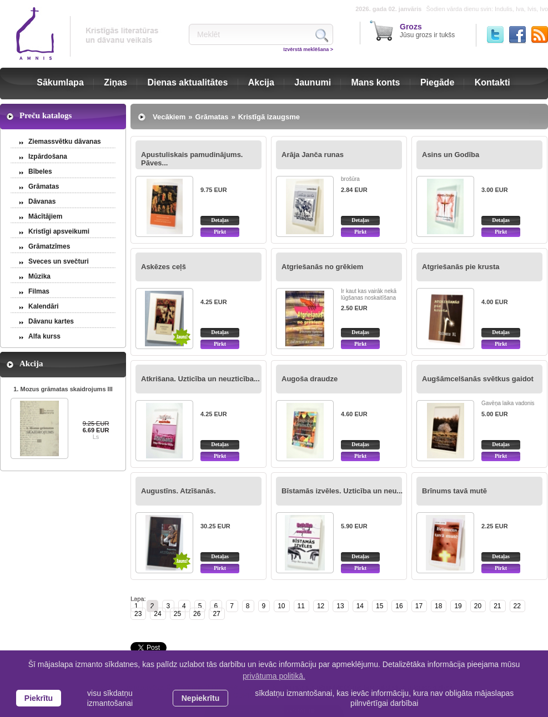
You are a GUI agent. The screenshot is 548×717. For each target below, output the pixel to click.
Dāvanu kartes (51, 321)
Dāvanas (42, 201)
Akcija (261, 82)
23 (138, 614)
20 (477, 606)
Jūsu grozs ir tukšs (427, 30)
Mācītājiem (45, 216)
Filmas (38, 291)
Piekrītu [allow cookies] (38, 698)
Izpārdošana (47, 156)
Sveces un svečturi (58, 261)
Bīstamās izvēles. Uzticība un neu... (342, 491)
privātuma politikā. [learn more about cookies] (274, 675)
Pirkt (220, 232)
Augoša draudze (309, 379)
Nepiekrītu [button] (200, 698)
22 (517, 606)
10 (281, 606)
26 (196, 614)
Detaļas (220, 220)
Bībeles (40, 171)
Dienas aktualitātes (187, 82)
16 (399, 606)
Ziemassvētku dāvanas (64, 141)
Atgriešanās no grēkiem (322, 266)
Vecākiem (169, 117)
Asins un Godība (450, 154)
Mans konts (375, 82)
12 (320, 606)
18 (438, 606)
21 (497, 606)
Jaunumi (312, 82)
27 (216, 614)
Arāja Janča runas (312, 154)
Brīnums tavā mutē (454, 491)
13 (340, 606)
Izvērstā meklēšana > (308, 49)
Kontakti (492, 82)
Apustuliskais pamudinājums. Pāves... (192, 158)
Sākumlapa (60, 82)
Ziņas (115, 82)
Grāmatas (43, 186)
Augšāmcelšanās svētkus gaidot (478, 379)
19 (457, 606)
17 (419, 606)
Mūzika (39, 276)
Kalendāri (43, 306)
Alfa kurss (44, 336)
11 (301, 606)
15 (379, 606)
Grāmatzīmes (49, 246)
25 (177, 614)
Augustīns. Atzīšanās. (178, 491)
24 (157, 614)
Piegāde (437, 82)
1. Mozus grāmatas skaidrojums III (63, 389)
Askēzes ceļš (163, 266)
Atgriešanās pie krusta (460, 266)
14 (360, 606)
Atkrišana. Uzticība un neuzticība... (200, 379)
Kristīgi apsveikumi (58, 231)
